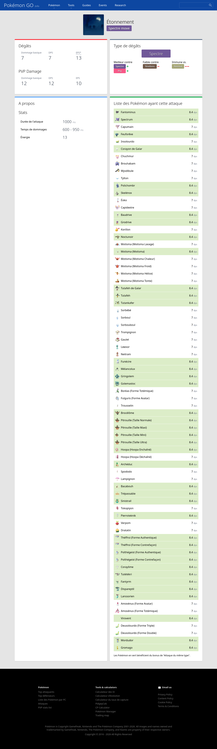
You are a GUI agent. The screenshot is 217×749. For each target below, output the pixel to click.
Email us (167, 687)
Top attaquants (46, 691)
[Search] (196, 5)
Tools (71, 6)
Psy (120, 70)
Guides (86, 5)
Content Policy (165, 698)
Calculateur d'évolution (107, 695)
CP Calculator (102, 707)
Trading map (102, 715)
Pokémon (54, 6)
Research (120, 5)
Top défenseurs (46, 695)
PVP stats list (45, 707)
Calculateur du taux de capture (111, 699)
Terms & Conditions (168, 706)
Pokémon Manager (105, 711)
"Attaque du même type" (176, 655)
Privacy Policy (165, 694)
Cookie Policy (165, 702)
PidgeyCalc (101, 703)
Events (103, 5)
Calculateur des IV (105, 691)
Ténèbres (150, 66)
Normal (178, 66)
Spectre (120, 66)
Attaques (43, 703)
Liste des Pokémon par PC (52, 699)
